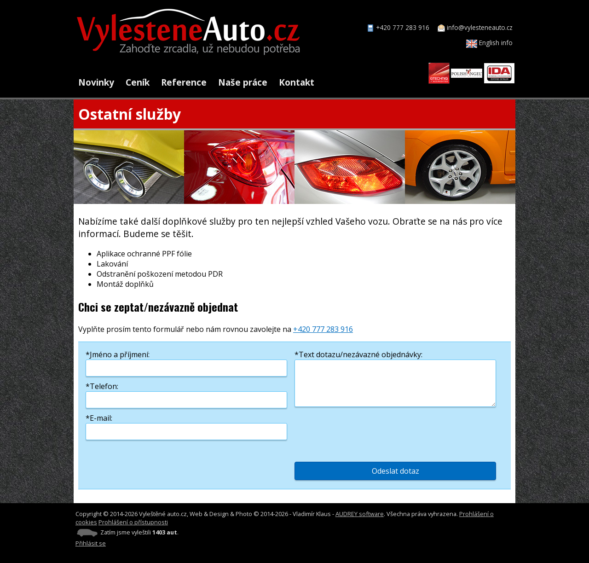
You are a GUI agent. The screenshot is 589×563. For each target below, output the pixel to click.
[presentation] (364, 432)
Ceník (138, 82)
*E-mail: (99, 418)
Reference (184, 82)
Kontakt (296, 82)
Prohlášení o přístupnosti (133, 522)
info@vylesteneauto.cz (480, 27)
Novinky (96, 82)
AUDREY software (359, 514)
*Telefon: (102, 386)
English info (489, 42)
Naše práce (242, 82)
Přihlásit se (90, 543)
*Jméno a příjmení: (118, 354)
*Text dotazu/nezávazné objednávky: (358, 354)
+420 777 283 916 (402, 27)
